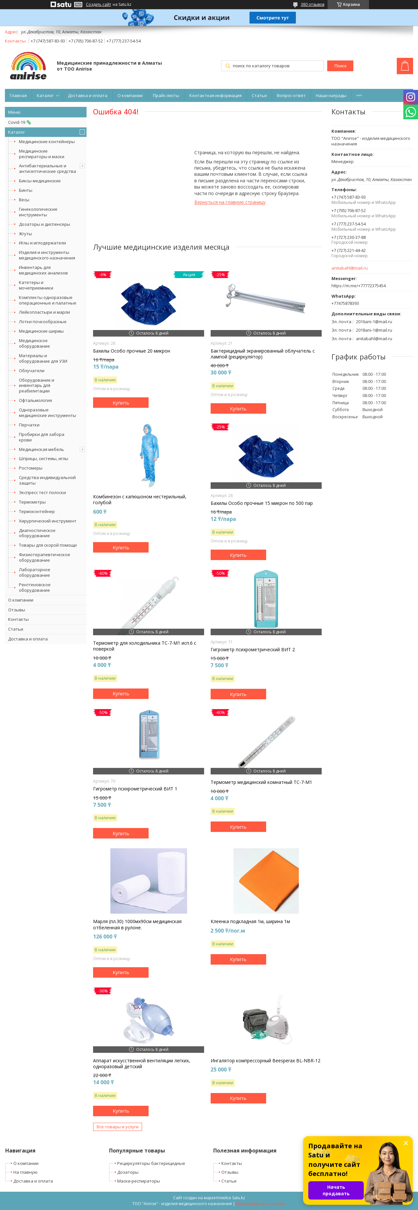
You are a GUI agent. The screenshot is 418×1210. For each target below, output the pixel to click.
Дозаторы (127, 1172)
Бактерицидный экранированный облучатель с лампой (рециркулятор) (263, 354)
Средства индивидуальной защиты (47, 480)
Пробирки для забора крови (41, 437)
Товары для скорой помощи (48, 545)
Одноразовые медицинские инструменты (47, 412)
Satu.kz (238, 1198)
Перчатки (29, 425)
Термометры (32, 502)
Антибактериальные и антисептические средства (47, 168)
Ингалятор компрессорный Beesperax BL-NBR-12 (265, 1061)
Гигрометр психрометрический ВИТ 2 (253, 650)
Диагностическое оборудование (37, 533)
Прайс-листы (166, 95)
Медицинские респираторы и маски (41, 153)
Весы (24, 200)
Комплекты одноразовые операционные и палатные (47, 300)
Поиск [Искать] (340, 65)
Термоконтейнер (37, 511)
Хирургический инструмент (47, 521)
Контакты (18, 619)
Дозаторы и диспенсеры (44, 224)
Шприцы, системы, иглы (43, 458)
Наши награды (331, 95)
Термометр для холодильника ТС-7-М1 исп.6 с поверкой (144, 646)
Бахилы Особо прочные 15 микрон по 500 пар (262, 503)
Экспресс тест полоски (42, 492)
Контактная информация (215, 95)
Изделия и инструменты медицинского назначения (47, 255)
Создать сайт (98, 4)
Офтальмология (35, 400)
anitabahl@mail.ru (349, 268)
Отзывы (16, 610)
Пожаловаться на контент (261, 1203)
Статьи (259, 95)
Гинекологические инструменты (38, 212)
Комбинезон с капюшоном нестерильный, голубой (139, 500)
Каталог (45, 95)
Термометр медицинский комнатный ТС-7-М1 (261, 782)
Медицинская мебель (41, 449)
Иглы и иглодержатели (42, 243)
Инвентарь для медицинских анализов (43, 270)
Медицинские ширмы (41, 331)
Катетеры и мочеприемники (36, 285)
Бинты (25, 190)
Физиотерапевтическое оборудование (44, 557)
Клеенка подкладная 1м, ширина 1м (250, 921)
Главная (18, 95)
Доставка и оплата (87, 95)
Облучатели (31, 370)
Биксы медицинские (40, 181)
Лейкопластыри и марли (44, 312)
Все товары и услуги (117, 1127)
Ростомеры (30, 468)
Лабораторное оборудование (34, 572)
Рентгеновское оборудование (35, 587)
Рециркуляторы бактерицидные (151, 1163)
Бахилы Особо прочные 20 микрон (131, 351)
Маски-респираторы (138, 1181)
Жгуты (25, 234)
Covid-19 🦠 (19, 122)
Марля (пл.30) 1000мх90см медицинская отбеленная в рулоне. (137, 924)
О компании (130, 95)
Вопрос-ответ (291, 95)
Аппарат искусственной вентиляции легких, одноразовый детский (141, 1063)
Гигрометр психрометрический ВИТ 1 (135, 789)
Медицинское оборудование (34, 343)
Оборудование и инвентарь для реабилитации (36, 385)
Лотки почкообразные (43, 321)
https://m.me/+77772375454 (358, 286)
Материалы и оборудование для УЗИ (43, 358)
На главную (25, 1172)
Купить (121, 402)
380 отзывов (312, 4)
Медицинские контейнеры (47, 141)
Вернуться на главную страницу (229, 202)
